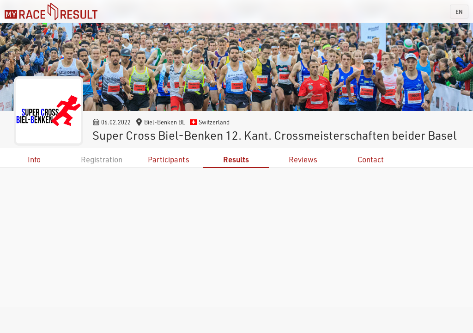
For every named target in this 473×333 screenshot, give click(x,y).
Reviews (303, 159)
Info (34, 159)
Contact (371, 159)
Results (236, 159)
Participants (168, 159)
